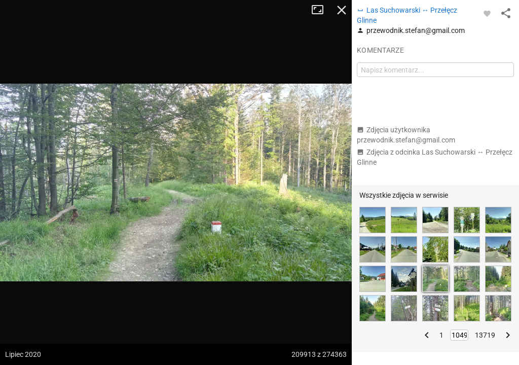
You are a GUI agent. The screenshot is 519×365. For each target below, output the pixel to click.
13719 (485, 335)
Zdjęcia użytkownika (406, 135)
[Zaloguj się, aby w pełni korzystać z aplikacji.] (487, 13)
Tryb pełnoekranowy (321, 10)
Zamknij (341, 10)
